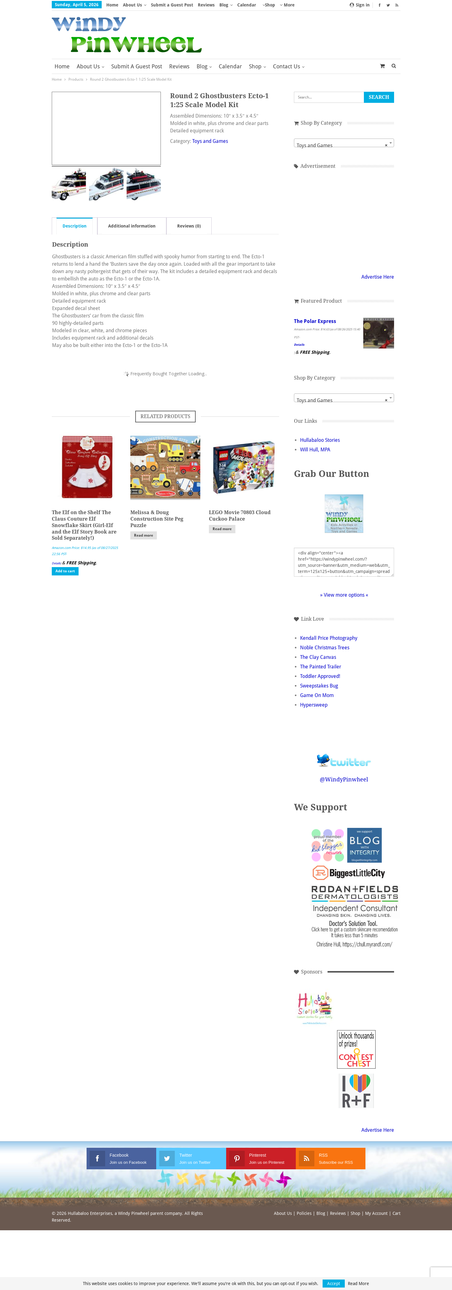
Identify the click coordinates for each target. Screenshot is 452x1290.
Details (56, 563)
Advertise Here (377, 277)
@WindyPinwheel (344, 779)
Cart (397, 1213)
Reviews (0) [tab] (189, 226)
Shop (270, 4)
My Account (376, 1213)
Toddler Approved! (320, 676)
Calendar (246, 4)
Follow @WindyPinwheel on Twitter (344, 756)
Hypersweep (314, 705)
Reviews (206, 4)
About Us (132, 4)
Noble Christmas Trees (324, 648)
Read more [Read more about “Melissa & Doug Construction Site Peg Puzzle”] (143, 535)
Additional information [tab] (132, 226)
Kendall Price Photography (328, 638)
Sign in (360, 4)
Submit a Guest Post (172, 4)
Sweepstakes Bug (319, 686)
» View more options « (344, 595)
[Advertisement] (344, 220)
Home (112, 4)
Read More (358, 1283)
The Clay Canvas (318, 657)
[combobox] (344, 143)
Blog (223, 4)
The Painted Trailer (320, 667)
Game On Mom (317, 695)
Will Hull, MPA (315, 450)
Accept (333, 1283)
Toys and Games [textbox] (342, 145)
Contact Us (286, 66)
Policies (304, 1213)
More (287, 4)
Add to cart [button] (65, 571)
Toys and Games (210, 141)
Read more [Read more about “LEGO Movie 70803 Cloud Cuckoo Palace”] (222, 529)
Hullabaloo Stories (320, 440)
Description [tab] (75, 226)
